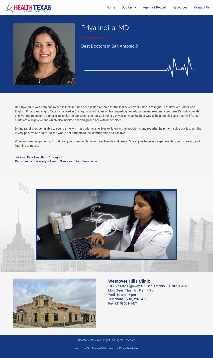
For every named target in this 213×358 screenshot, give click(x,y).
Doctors (129, 7)
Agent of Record (154, 7)
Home (110, 7)
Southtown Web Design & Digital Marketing (113, 348)
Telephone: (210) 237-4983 (128, 299)
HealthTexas (93, 340)
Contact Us (202, 7)
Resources (180, 7)
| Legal (106, 340)
